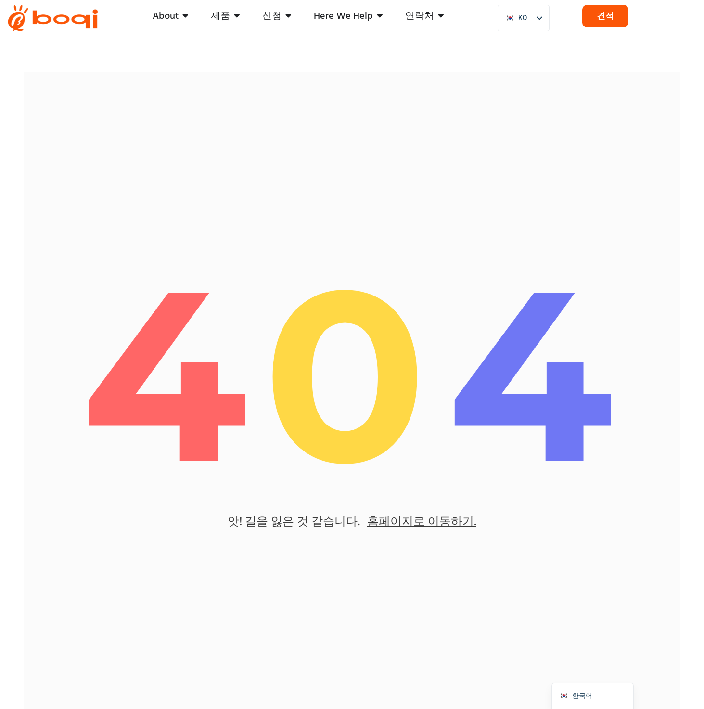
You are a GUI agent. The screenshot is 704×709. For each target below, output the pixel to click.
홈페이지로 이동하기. (421, 521)
